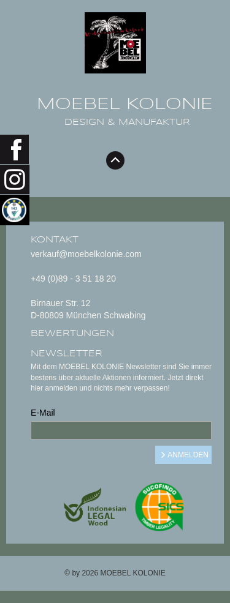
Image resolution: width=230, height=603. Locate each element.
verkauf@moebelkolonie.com (86, 254)
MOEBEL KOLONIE (125, 104)
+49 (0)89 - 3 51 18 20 (73, 278)
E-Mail (43, 413)
